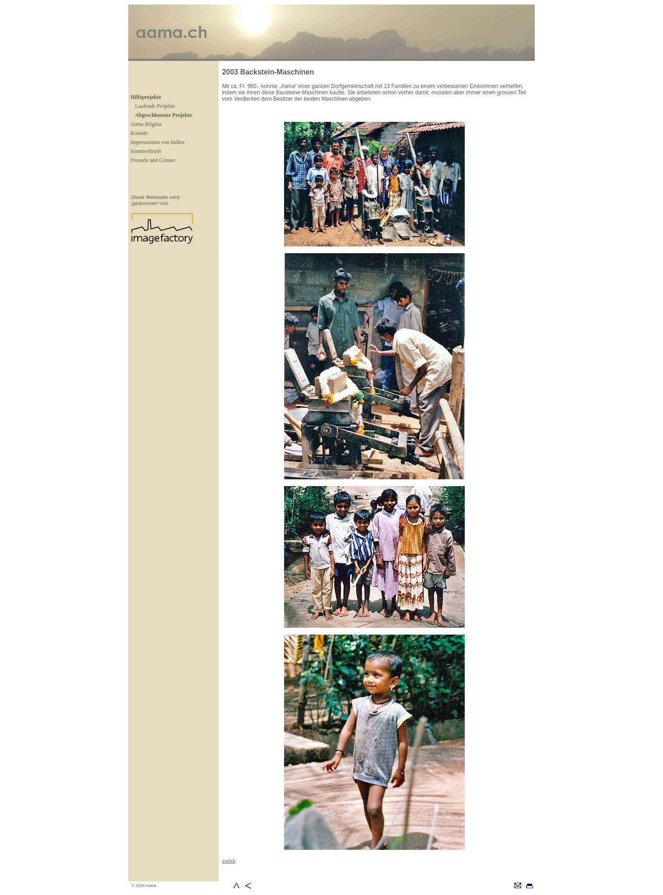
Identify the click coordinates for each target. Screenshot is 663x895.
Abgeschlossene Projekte (163, 115)
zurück (228, 860)
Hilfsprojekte (146, 97)
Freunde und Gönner (153, 160)
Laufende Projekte (155, 106)
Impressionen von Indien (157, 142)
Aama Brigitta (146, 124)
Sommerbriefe (146, 151)
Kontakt (139, 133)
